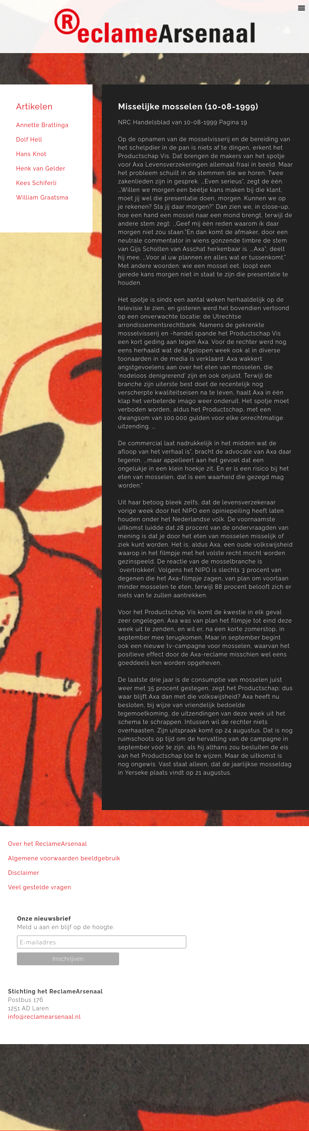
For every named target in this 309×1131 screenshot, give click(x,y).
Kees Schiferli (36, 183)
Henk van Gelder (41, 168)
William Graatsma (42, 197)
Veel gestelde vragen (39, 887)
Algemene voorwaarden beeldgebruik (64, 858)
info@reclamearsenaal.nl (44, 1017)
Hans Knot (31, 154)
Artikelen (34, 106)
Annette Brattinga (42, 125)
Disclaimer (23, 873)
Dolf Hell (29, 139)
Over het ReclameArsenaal (47, 844)
